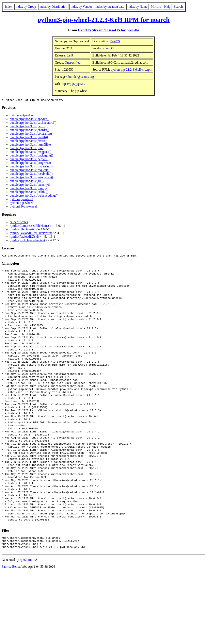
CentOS (115, 41)
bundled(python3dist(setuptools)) (31, 178)
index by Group (26, 6)
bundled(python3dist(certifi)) (29, 127)
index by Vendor (81, 6)
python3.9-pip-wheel (23, 207)
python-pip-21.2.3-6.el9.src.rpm (131, 69)
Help (167, 6)
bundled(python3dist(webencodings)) (34, 196)
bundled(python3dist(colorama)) (31, 134)
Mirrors (156, 6)
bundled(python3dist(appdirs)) (29, 119)
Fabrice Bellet (11, 622)
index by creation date (109, 6)
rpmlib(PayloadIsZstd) (24, 237)
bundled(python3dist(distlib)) (29, 137)
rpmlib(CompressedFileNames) (30, 226)
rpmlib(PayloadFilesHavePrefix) (31, 233)
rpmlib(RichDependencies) (27, 241)
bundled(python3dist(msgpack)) (30, 152)
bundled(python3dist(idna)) (27, 148)
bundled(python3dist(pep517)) (29, 159)
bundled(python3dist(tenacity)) (30, 185)
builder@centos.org (81, 76)
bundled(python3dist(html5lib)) (30, 145)
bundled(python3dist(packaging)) (31, 156)
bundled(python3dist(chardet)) (29, 130)
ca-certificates (19, 222)
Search (178, 6)
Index (8, 6)
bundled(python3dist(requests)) (30, 170)
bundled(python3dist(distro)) (28, 141)
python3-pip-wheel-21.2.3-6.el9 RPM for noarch (103, 19)
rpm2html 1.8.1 (30, 615)
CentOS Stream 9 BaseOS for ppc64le (108, 30)
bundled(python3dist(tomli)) (28, 189)
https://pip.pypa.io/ (73, 83)
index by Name (137, 6)
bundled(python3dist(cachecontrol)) (33, 123)
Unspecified (72, 62)
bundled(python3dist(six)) (27, 181)
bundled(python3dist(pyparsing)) (31, 167)
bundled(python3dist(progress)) (30, 163)
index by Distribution (53, 6)
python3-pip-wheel (22, 116)
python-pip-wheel (21, 199)
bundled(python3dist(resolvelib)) (31, 174)
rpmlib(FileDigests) (22, 230)
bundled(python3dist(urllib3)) (29, 192)
